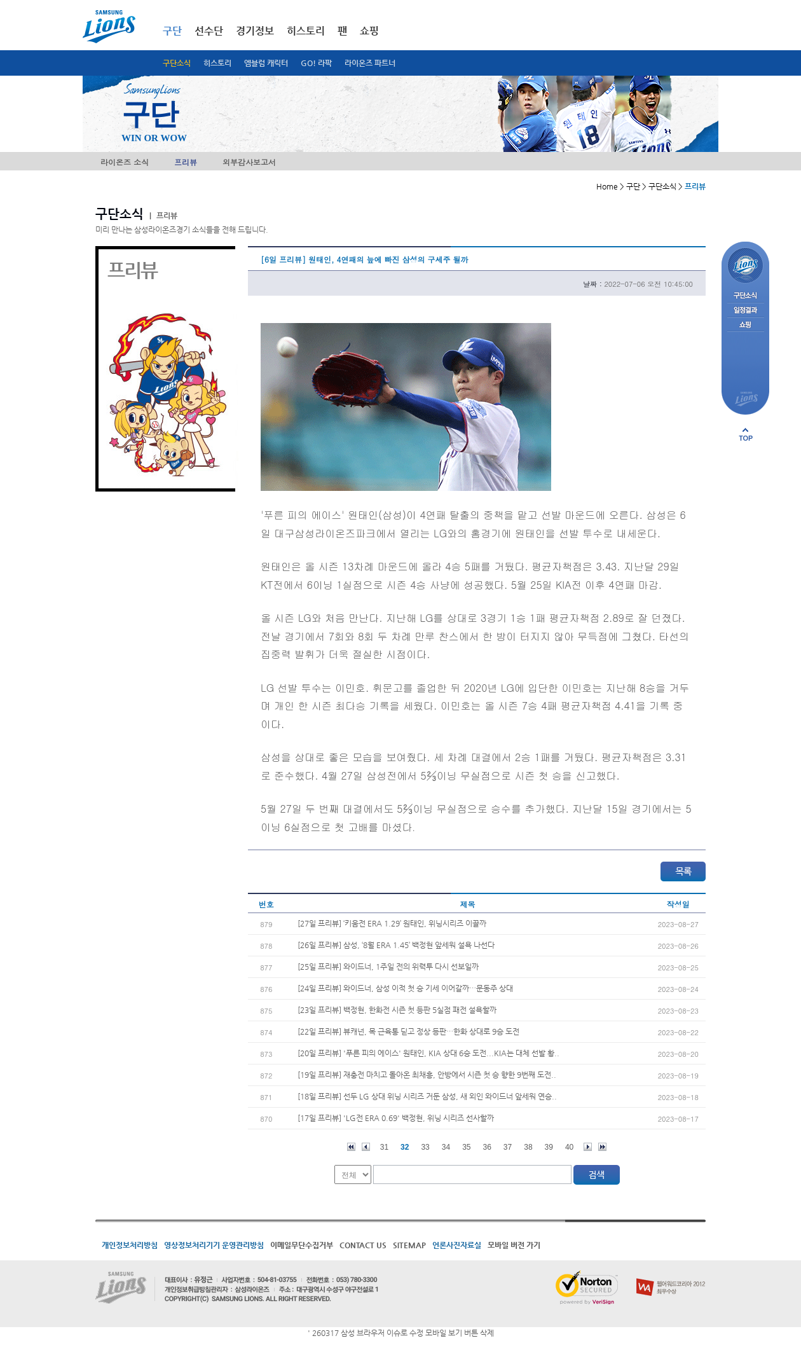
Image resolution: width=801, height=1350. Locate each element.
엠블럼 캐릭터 (266, 63)
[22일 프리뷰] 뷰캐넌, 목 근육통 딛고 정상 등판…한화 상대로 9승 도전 (408, 1031)
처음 (351, 1147)
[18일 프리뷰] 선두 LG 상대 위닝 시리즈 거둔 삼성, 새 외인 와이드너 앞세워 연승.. (427, 1096)
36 (487, 1147)
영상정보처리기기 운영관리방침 (214, 1245)
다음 (587, 1147)
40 (569, 1147)
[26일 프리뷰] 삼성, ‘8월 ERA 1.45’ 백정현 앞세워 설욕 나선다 (396, 944)
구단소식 (177, 63)
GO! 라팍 (316, 63)
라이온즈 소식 (124, 161)
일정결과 (745, 310)
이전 (366, 1147)
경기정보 (255, 31)
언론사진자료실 (456, 1245)
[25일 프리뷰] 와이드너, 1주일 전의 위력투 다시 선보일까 (388, 966)
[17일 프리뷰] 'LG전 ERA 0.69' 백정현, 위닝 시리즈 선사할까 (396, 1117)
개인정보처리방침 (130, 1245)
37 (507, 1147)
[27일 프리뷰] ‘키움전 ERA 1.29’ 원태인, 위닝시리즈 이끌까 (392, 923)
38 (528, 1147)
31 (384, 1147)
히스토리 (217, 63)
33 (425, 1147)
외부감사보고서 (249, 161)
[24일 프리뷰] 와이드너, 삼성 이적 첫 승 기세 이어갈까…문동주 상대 (405, 988)
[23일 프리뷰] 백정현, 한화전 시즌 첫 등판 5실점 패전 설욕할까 (397, 1009)
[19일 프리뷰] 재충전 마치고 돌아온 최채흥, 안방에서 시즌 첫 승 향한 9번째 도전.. (427, 1074)
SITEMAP (409, 1245)
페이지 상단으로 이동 (746, 434)
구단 (172, 31)
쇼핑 (369, 31)
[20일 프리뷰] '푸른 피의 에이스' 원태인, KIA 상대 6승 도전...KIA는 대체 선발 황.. (428, 1053)
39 (549, 1147)
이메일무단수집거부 (301, 1245)
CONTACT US (363, 1245)
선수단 (209, 31)
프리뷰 (185, 161)
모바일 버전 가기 (514, 1245)
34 (446, 1147)
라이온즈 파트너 (370, 63)
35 (466, 1147)
